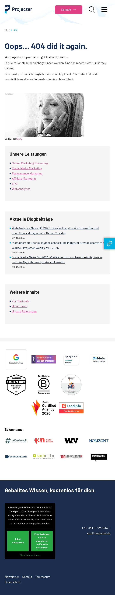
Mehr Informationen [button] (30, 555)
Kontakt (27, 577)
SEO (14, 184)
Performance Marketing (27, 173)
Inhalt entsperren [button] (18, 541)
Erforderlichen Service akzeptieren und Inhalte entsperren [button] (41, 541)
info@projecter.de (98, 533)
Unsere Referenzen (24, 311)
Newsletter (12, 577)
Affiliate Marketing (24, 178)
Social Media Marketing (27, 168)
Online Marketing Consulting (30, 163)
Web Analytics (21, 189)
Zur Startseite (20, 301)
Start (7, 30)
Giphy (19, 138)
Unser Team (19, 306)
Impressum (42, 577)
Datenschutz (13, 582)
